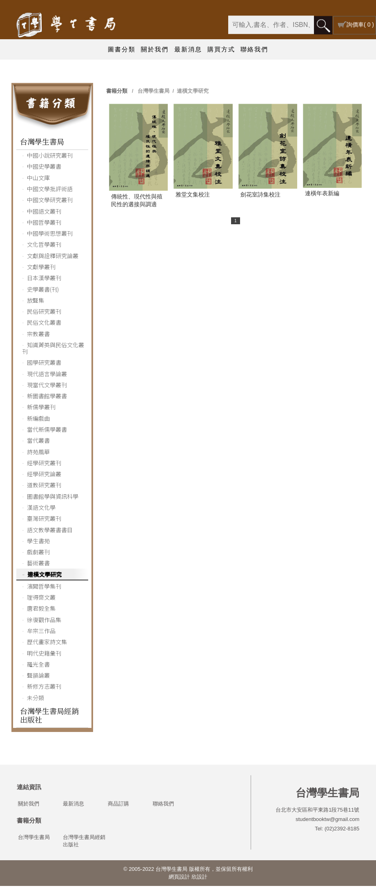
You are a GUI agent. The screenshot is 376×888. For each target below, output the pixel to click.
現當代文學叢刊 (47, 387)
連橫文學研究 (44, 576)
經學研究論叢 (44, 476)
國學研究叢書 (44, 364)
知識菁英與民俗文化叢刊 (53, 350)
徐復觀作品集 (44, 622)
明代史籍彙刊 (44, 655)
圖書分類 (122, 49)
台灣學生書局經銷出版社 (49, 717)
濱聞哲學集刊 (44, 588)
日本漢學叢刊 (44, 280)
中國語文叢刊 (44, 213)
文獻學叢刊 (41, 269)
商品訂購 (118, 806)
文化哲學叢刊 (44, 246)
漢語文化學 (41, 509)
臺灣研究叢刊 (44, 520)
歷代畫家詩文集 (47, 644)
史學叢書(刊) (43, 291)
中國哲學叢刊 (44, 224)
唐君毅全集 (41, 610)
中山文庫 (38, 180)
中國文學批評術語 (50, 191)
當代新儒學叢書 (47, 431)
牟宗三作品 (41, 633)
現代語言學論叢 (47, 376)
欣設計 (199, 879)
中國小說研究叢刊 (50, 157)
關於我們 (155, 49)
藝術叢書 (38, 565)
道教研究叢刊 (44, 487)
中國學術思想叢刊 (50, 235)
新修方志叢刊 (44, 688)
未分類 (35, 700)
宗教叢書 (38, 336)
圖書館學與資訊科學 (52, 498)
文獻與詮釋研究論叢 (52, 258)
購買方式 (221, 49)
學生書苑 (38, 543)
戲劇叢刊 (38, 554)
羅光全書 (38, 666)
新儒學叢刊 (41, 409)
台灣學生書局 (42, 143)
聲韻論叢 (38, 677)
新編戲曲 (38, 420)
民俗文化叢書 (44, 324)
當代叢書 (38, 442)
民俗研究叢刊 (44, 313)
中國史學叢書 (44, 168)
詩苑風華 (38, 454)
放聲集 (35, 302)
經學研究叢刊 (44, 465)
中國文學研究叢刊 (50, 202)
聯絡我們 (254, 49)
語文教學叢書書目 (50, 532)
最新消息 (188, 49)
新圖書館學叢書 (47, 398)
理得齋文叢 (41, 599)
